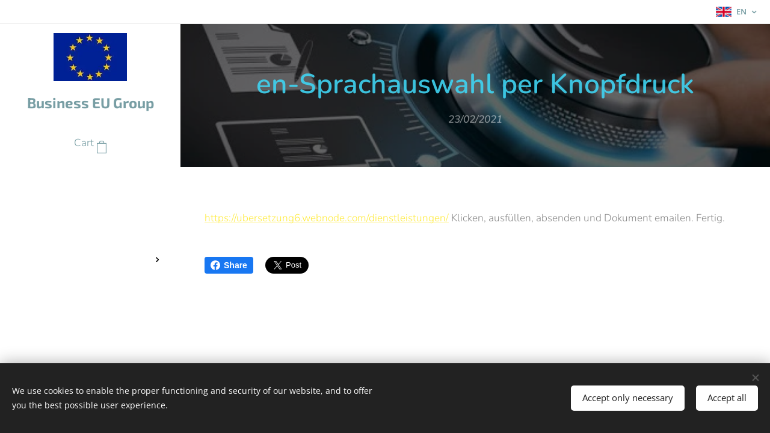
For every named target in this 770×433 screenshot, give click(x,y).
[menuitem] (90, 179)
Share (229, 265)
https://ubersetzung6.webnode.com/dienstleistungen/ (327, 218)
